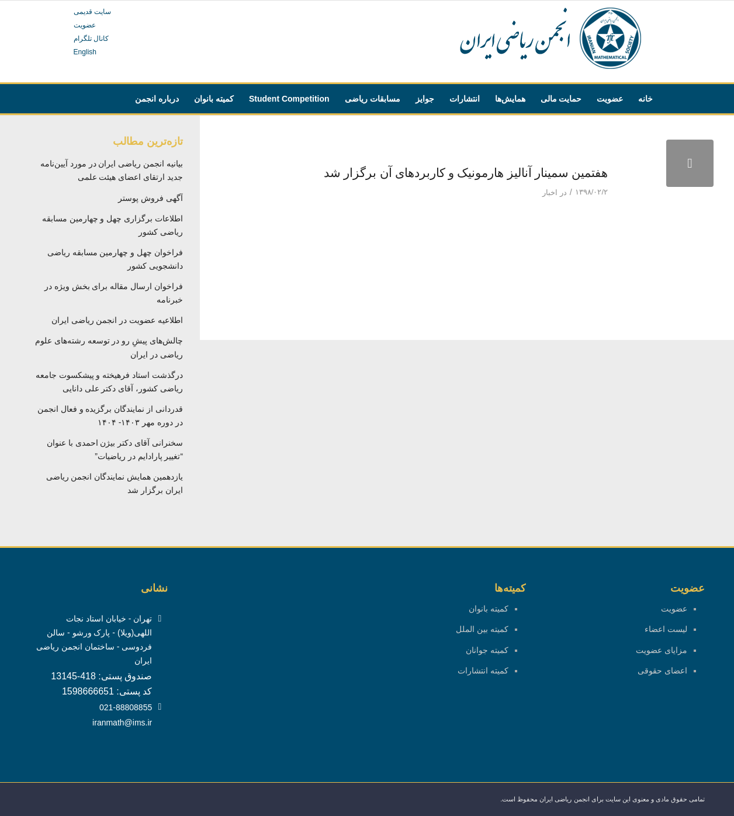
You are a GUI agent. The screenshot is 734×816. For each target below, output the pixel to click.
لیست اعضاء (666, 629)
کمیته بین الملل (482, 629)
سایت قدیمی (92, 12)
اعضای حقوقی (662, 670)
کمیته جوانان (487, 650)
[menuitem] (645, 98)
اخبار (550, 192)
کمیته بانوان (488, 608)
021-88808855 (125, 707)
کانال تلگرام (91, 38)
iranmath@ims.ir (122, 722)
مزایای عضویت (661, 650)
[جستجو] (531, 128)
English (85, 52)
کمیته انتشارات (483, 670)
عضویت (85, 25)
